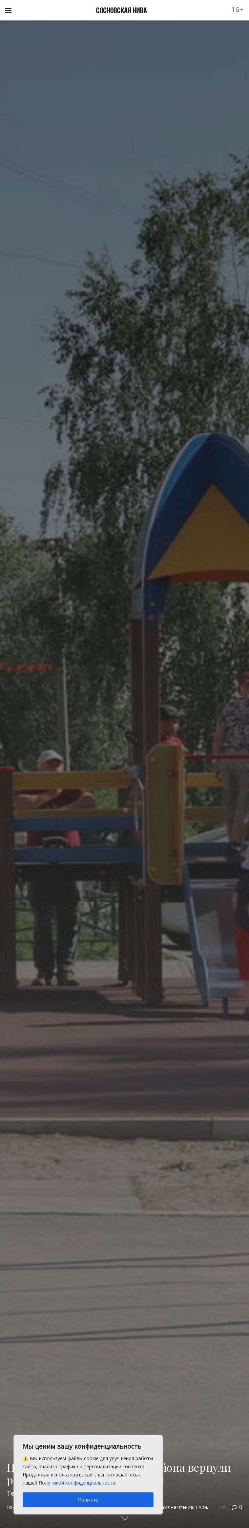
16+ (237, 9)
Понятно (88, 1499)
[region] (88, 1474)
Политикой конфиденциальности (77, 1482)
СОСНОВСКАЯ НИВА (121, 10)
